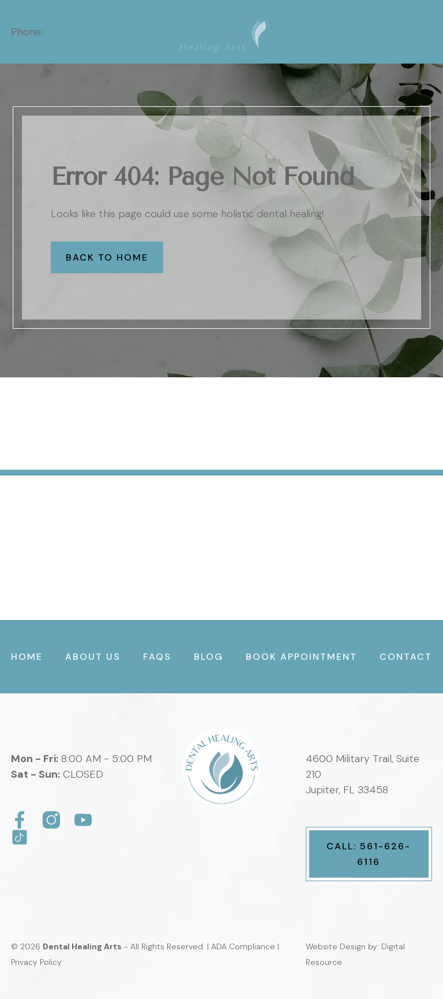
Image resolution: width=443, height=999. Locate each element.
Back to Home (107, 257)
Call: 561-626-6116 (368, 854)
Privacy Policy (36, 962)
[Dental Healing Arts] (19, 820)
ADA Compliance (243, 946)
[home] (222, 32)
